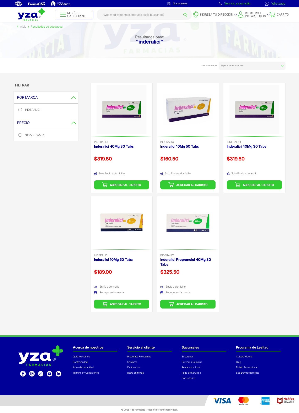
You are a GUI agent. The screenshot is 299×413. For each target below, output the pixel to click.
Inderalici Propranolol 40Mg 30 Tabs (185, 262)
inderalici (101, 141)
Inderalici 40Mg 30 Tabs (114, 146)
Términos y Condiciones (86, 372)
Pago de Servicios (191, 372)
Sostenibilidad (80, 361)
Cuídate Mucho (244, 356)
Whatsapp (275, 3)
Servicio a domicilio (234, 3)
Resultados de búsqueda (46, 26)
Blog (238, 361)
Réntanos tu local (191, 367)
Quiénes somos (81, 356)
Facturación (133, 367)
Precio (46, 123)
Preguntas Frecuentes (139, 356)
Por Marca (46, 97)
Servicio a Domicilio (192, 361)
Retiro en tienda (135, 372)
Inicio (23, 26)
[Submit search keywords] (185, 14)
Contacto (132, 361)
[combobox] (144, 14)
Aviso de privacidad (83, 367)
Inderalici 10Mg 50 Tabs (179, 146)
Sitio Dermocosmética (247, 372)
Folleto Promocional (246, 367)
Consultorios (188, 378)
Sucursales (177, 3)
